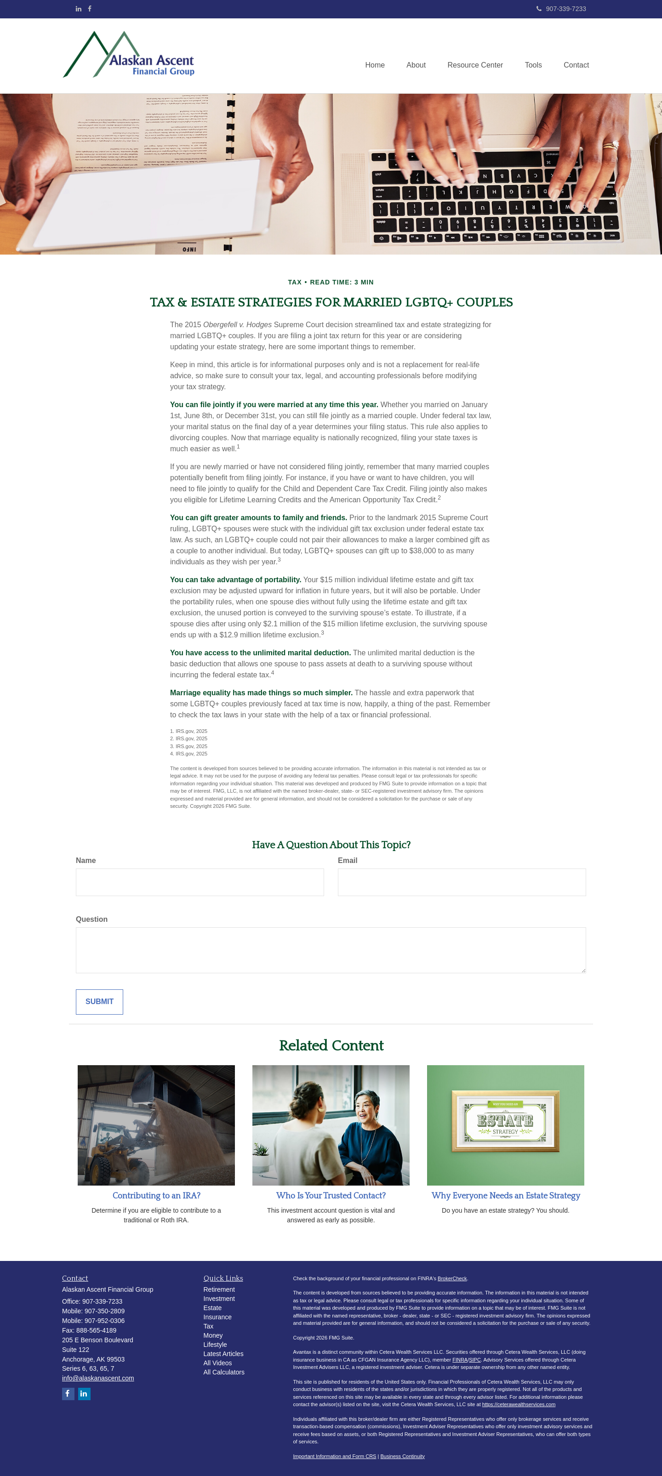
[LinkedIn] (78, 8)
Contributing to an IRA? (156, 1196)
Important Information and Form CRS (335, 1456)
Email (348, 860)
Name (86, 860)
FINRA (460, 1359)
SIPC (475, 1359)
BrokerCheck (452, 1278)
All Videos (218, 1363)
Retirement (219, 1289)
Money (213, 1335)
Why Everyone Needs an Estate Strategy (506, 1196)
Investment (219, 1298)
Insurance (218, 1317)
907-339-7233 (561, 8)
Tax (209, 1326)
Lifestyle (215, 1344)
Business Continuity (402, 1456)
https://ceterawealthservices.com (519, 1404)
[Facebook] (89, 8)
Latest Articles (224, 1353)
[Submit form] (99, 1002)
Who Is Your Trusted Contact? (331, 1196)
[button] (412, 56)
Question (92, 919)
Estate (213, 1307)
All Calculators (224, 1372)
